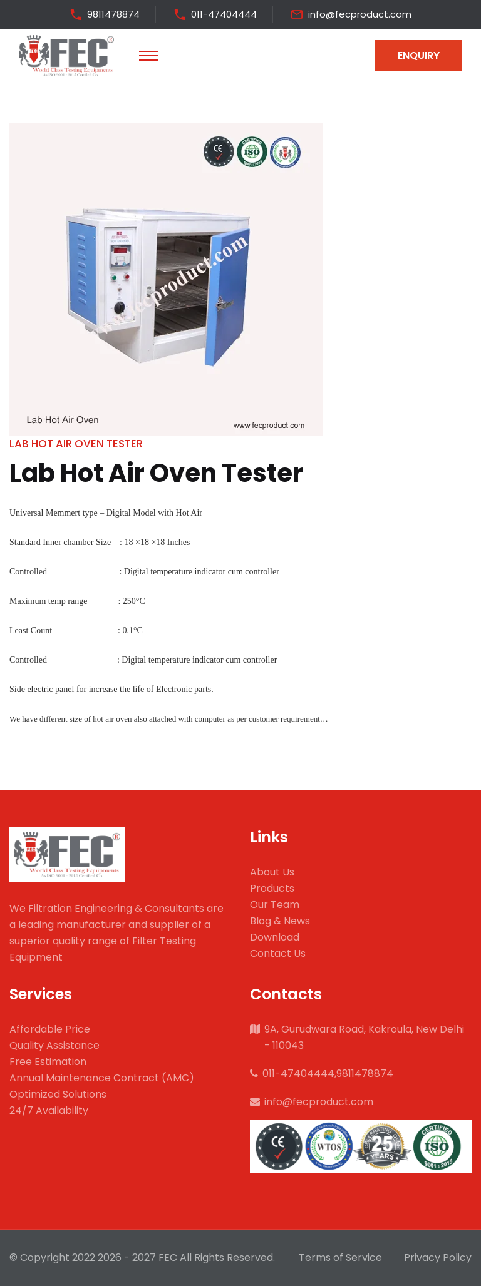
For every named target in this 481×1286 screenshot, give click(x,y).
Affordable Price (49, 1029)
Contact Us (278, 953)
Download (274, 937)
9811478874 (113, 14)
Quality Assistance (54, 1045)
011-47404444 (224, 14)
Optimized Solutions (57, 1094)
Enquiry (419, 55)
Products (272, 888)
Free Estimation (47, 1061)
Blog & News (280, 921)
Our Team (274, 904)
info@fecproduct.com (359, 14)
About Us (272, 872)
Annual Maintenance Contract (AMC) (101, 1078)
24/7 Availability (48, 1110)
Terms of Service (340, 1257)
